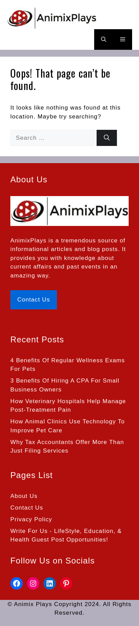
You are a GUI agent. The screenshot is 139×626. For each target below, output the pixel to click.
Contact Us (33, 299)
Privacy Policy (31, 519)
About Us (24, 496)
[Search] (107, 138)
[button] (103, 39)
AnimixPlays (28, 240)
